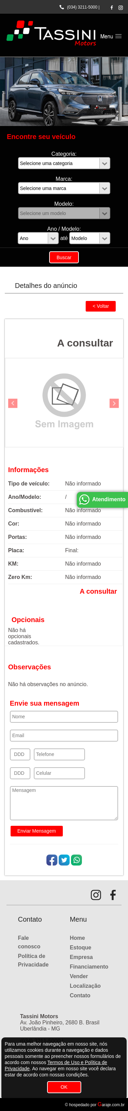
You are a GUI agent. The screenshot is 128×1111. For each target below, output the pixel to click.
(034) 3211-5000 (82, 7)
